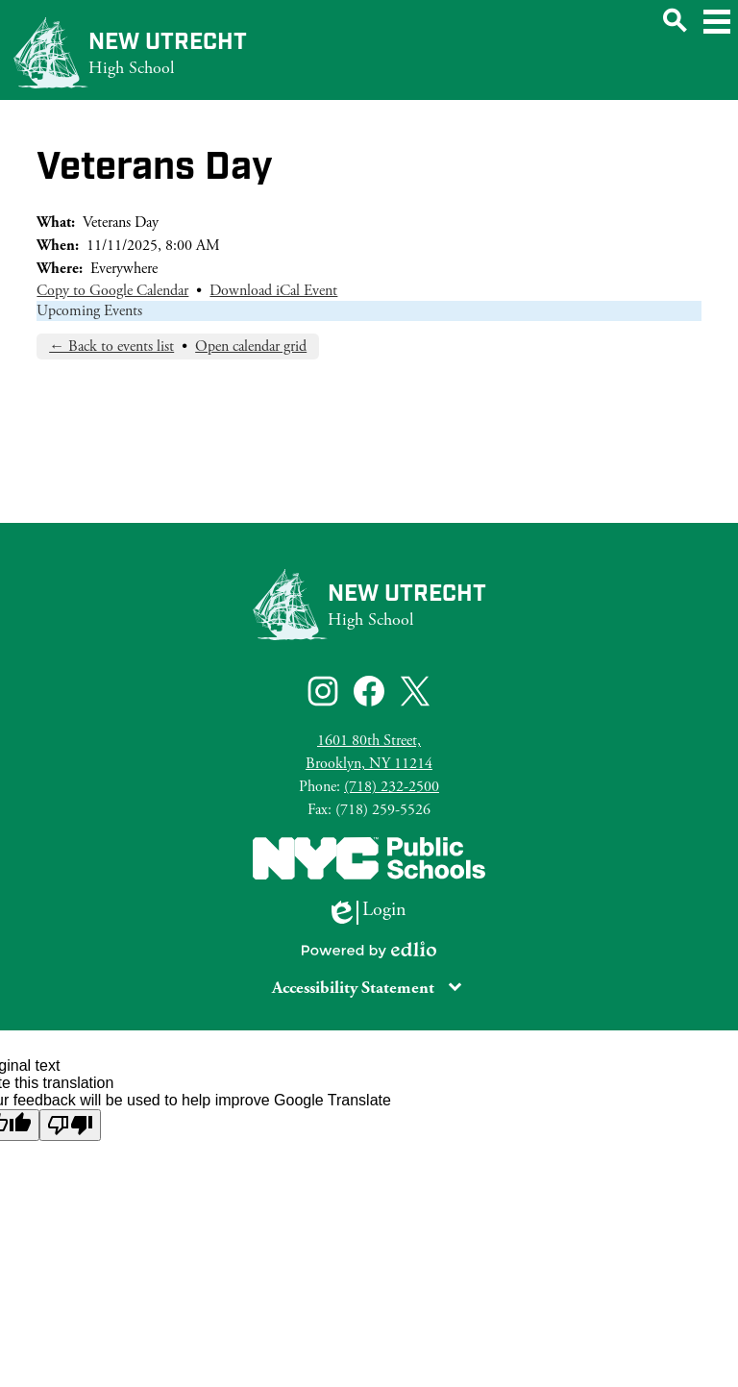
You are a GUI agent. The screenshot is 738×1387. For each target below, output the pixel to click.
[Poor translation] (70, 1125)
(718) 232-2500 (391, 787)
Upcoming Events (89, 311)
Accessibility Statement (353, 988)
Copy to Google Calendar (112, 291)
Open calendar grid (251, 346)
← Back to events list (111, 346)
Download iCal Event (273, 291)
